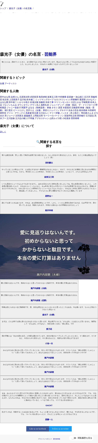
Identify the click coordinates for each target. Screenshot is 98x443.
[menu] (1, 1)
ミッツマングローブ (44, 99)
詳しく (3, 132)
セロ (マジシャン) (62, 99)
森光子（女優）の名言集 (20, 8)
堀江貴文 (9, 110)
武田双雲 (34, 97)
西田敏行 (81, 116)
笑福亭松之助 (70, 116)
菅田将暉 (75, 118)
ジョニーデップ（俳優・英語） (64, 105)
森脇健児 (28, 116)
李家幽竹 (75, 99)
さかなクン (91, 99)
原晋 (60, 108)
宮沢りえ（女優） (34, 110)
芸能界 (50, 54)
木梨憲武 (67, 108)
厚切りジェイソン (51, 110)
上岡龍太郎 (38, 116)
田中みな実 (5, 97)
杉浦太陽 (34, 102)
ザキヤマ (64, 110)
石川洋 (87, 97)
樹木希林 (83, 110)
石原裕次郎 (24, 97)
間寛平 (24, 108)
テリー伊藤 (55, 113)
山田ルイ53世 (56, 118)
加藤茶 (42, 102)
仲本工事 (49, 102)
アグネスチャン (42, 118)
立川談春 (11, 118)
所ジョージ (10, 116)
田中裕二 (13, 102)
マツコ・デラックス (16, 113)
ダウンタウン (23, 105)
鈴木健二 (31, 99)
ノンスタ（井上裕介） (70, 113)
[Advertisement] (49, 32)
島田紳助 (43, 97)
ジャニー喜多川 (14, 108)
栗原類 (82, 99)
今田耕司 (92, 110)
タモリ (55, 108)
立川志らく (44, 113)
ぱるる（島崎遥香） (37, 108)
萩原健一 (71, 97)
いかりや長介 (23, 102)
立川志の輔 (20, 118)
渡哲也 (3, 113)
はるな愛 (4, 102)
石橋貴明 (75, 108)
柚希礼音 (45, 105)
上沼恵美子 (14, 99)
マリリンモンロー (62, 102)
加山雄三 (80, 97)
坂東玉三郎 (52, 97)
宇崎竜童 (86, 102)
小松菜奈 (66, 118)
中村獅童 (62, 97)
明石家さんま (87, 113)
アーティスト (11, 83)
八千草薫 (30, 118)
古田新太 (19, 116)
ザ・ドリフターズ (87, 105)
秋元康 (35, 113)
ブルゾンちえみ (10, 105)
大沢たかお (76, 102)
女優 (2, 83)
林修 (49, 108)
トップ (3, 8)
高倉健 (29, 113)
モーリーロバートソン (53, 116)
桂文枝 (6, 99)
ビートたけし (19, 110)
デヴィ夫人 (35, 105)
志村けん (15, 97)
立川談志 (90, 116)
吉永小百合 (73, 110)
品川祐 (23, 99)
